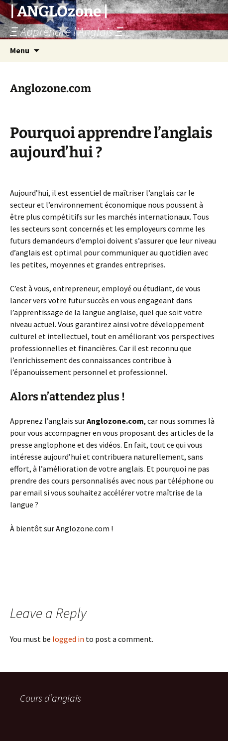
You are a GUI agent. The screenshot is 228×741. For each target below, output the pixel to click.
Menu (19, 50)
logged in (68, 639)
